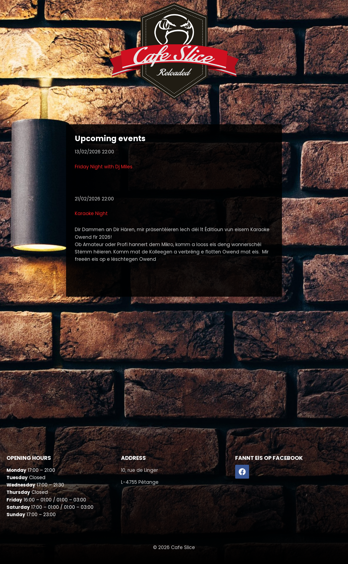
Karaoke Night (91, 213)
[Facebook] (242, 472)
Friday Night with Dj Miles (103, 166)
